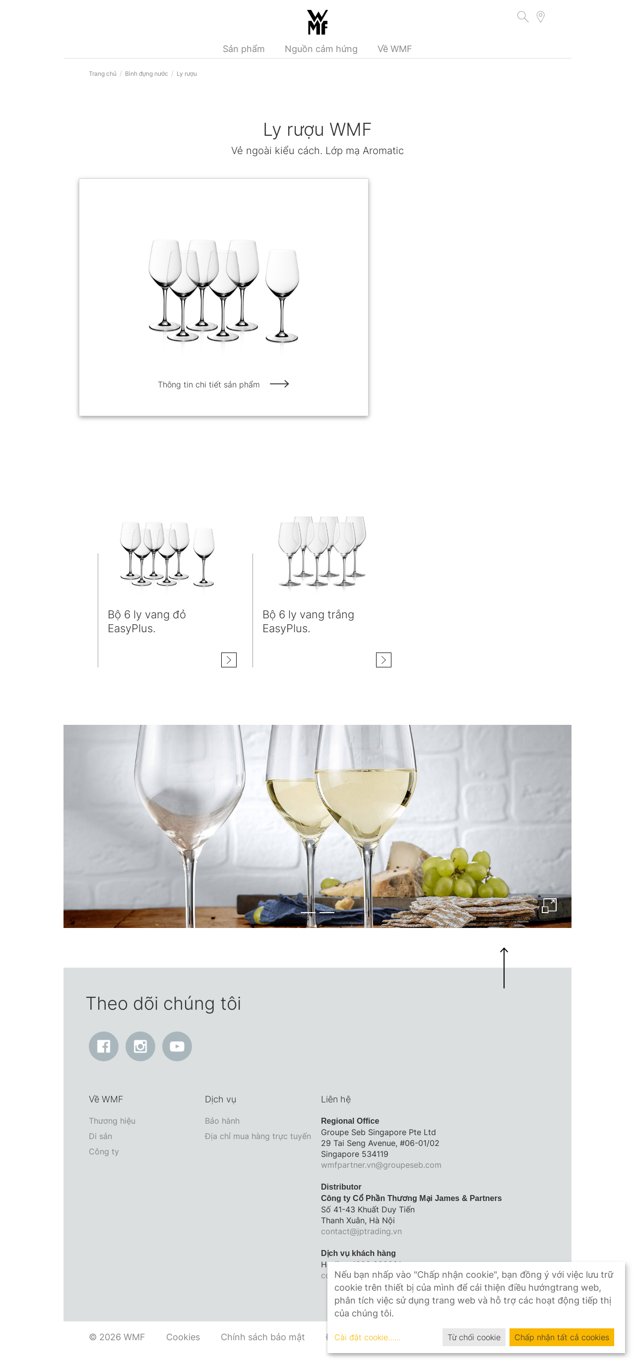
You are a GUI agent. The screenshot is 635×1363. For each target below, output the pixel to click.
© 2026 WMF (117, 1337)
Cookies (183, 1337)
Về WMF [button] (395, 49)
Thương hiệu (112, 1121)
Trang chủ (103, 73)
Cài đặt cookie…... (367, 1337)
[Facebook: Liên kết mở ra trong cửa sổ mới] (104, 1046)
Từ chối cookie (474, 1337)
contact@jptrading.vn (361, 1231)
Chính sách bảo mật (263, 1337)
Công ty (104, 1151)
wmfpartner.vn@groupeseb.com (381, 1165)
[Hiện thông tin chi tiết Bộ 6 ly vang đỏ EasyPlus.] (229, 660)
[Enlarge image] (549, 905)
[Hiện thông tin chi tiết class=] (167, 546)
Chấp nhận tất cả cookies (561, 1337)
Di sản (100, 1136)
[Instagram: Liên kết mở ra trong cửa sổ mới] (140, 1046)
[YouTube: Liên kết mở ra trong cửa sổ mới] (177, 1046)
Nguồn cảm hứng (321, 49)
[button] (523, 18)
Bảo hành (222, 1121)
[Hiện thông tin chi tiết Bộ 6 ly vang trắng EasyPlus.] (383, 663)
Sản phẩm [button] (244, 49)
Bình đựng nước (146, 73)
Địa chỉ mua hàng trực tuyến (258, 1136)
